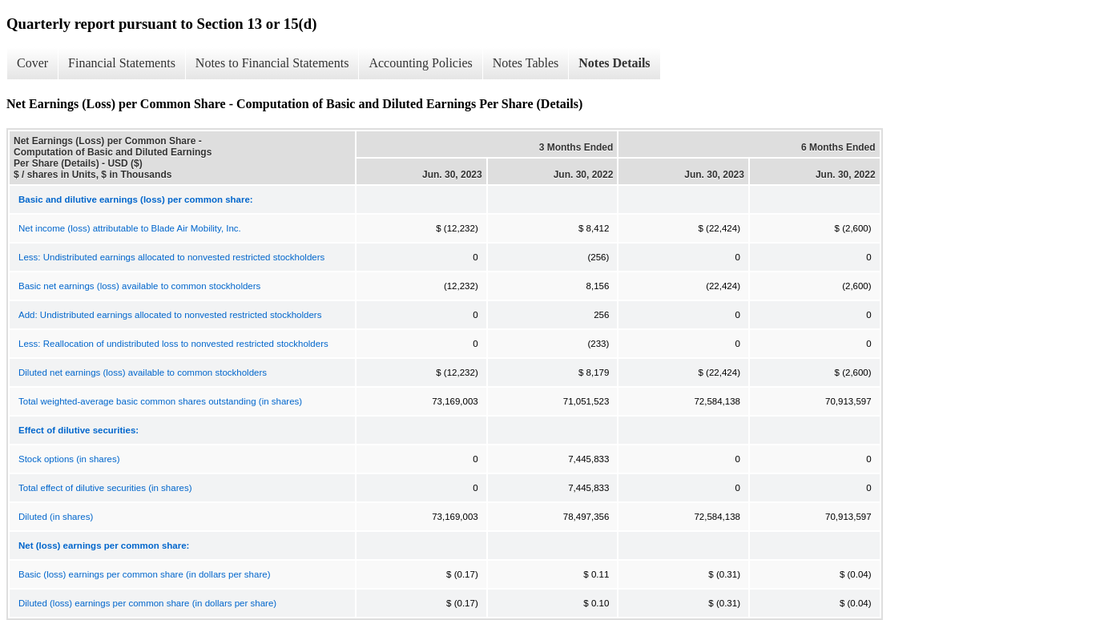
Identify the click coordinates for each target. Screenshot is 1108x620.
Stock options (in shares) (69, 459)
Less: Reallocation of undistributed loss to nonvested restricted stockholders (173, 343)
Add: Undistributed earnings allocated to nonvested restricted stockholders (169, 315)
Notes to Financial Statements (272, 63)
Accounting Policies (420, 63)
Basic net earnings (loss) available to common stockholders (139, 286)
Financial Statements (121, 63)
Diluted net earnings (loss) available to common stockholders (142, 372)
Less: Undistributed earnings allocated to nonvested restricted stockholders (171, 257)
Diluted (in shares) (55, 516)
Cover (32, 63)
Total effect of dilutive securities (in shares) (104, 488)
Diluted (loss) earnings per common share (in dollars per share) (147, 603)
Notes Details (614, 63)
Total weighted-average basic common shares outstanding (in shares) (160, 401)
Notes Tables (526, 63)
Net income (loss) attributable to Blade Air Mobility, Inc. (129, 228)
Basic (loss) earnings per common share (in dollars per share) (144, 574)
